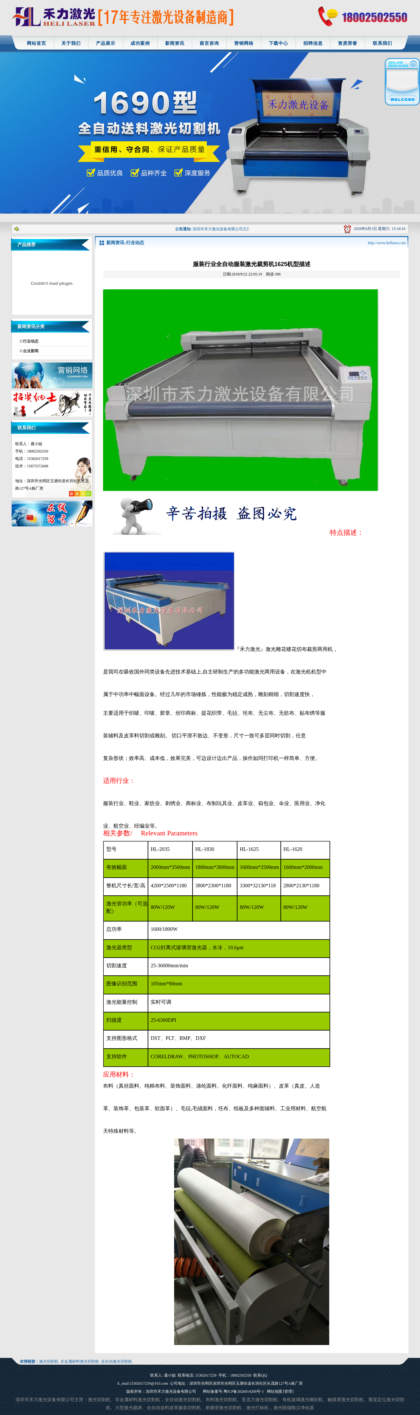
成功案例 (140, 43)
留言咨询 (209, 43)
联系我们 (382, 43)
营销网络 (244, 43)
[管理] (288, 1391)
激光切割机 (48, 1361)
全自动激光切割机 (116, 1361)
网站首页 (36, 43)
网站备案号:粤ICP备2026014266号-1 (233, 1391)
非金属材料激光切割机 (79, 1361)
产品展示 (105, 43)
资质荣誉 (347, 43)
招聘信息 (313, 43)
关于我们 (71, 43)
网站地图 (274, 1391)
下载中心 (278, 43)
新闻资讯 (174, 43)
